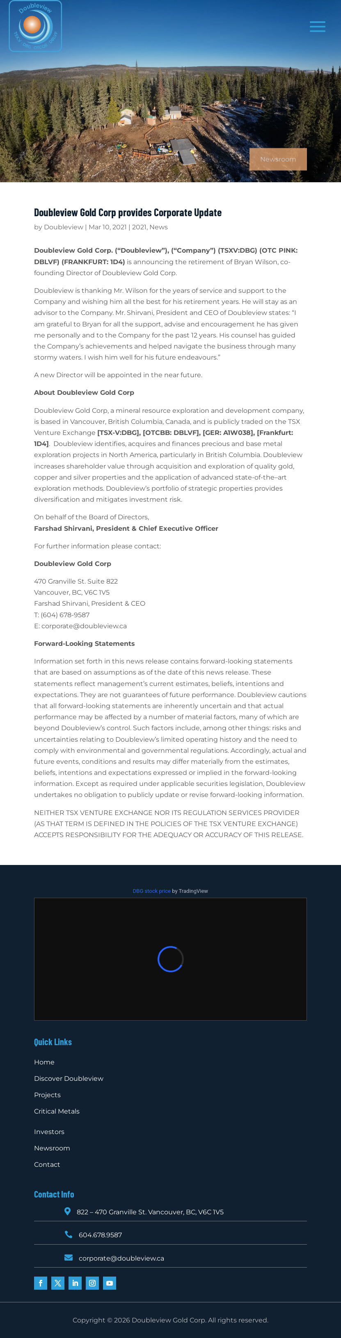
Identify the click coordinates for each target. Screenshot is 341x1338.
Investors (49, 1132)
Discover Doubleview (68, 1078)
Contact (47, 1164)
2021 (139, 227)
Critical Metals (57, 1111)
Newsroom (52, 1148)
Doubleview (63, 227)
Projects (47, 1095)
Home (44, 1062)
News (158, 227)
